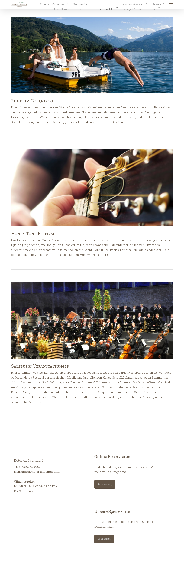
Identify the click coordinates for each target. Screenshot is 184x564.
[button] (171, 4)
